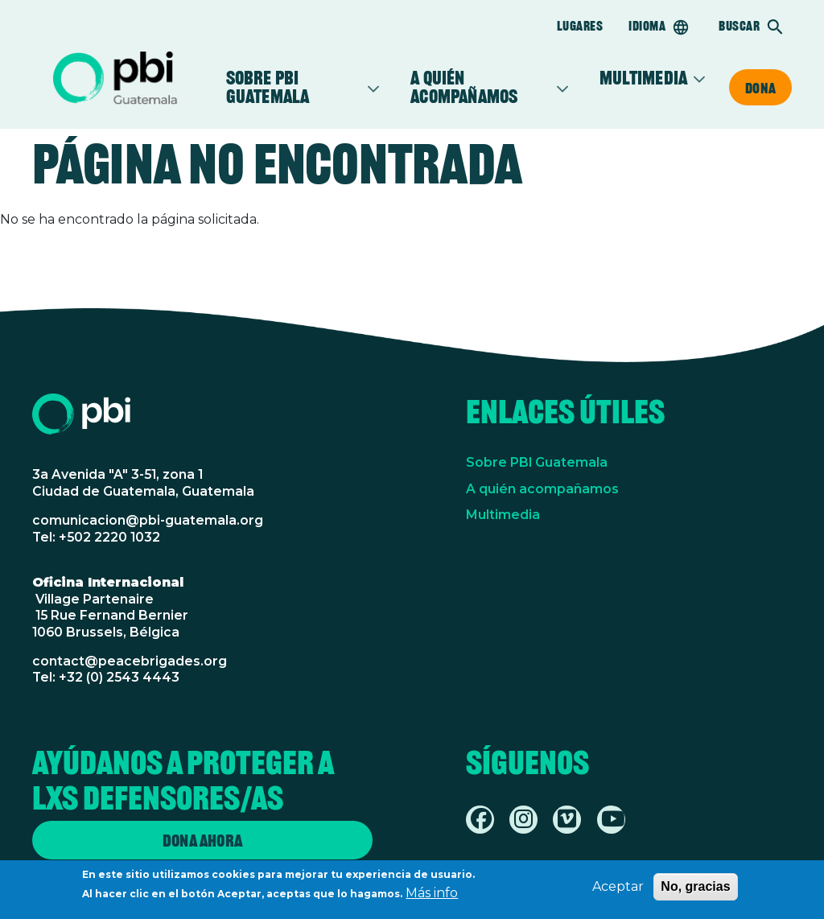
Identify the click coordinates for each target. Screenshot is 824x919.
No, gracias (695, 889)
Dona (760, 87)
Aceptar (618, 889)
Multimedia (643, 78)
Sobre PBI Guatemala (294, 87)
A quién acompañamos (481, 87)
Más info (432, 896)
